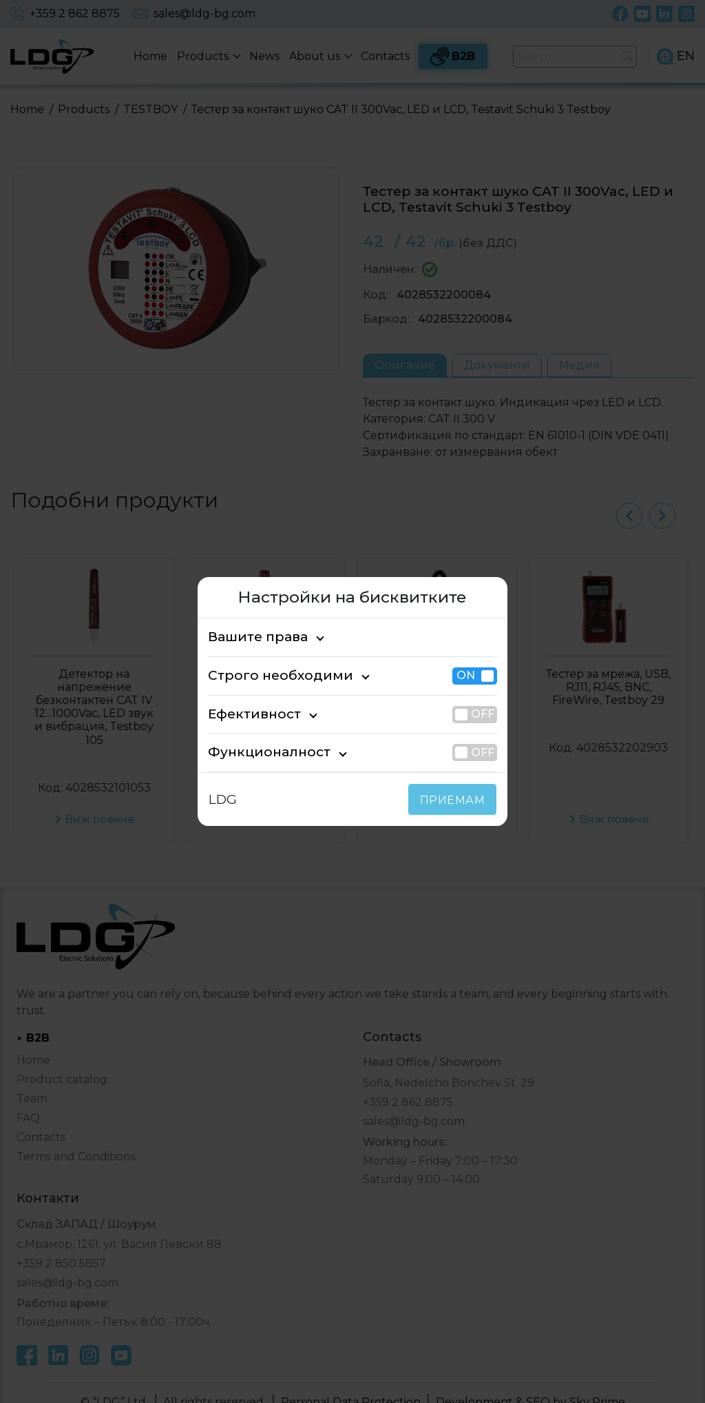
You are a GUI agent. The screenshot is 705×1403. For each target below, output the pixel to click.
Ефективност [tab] (248, 714)
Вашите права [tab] (251, 636)
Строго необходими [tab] (267, 675)
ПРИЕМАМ (455, 800)
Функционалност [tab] (258, 752)
